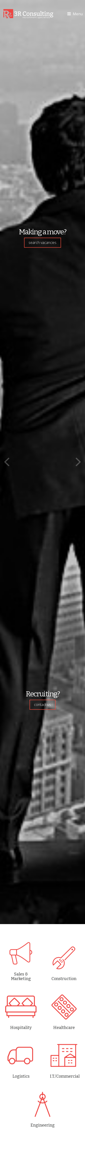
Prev (6, 462)
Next (78, 462)
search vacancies (42, 242)
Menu (75, 13)
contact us (42, 704)
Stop (44, 913)
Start (39, 910)
